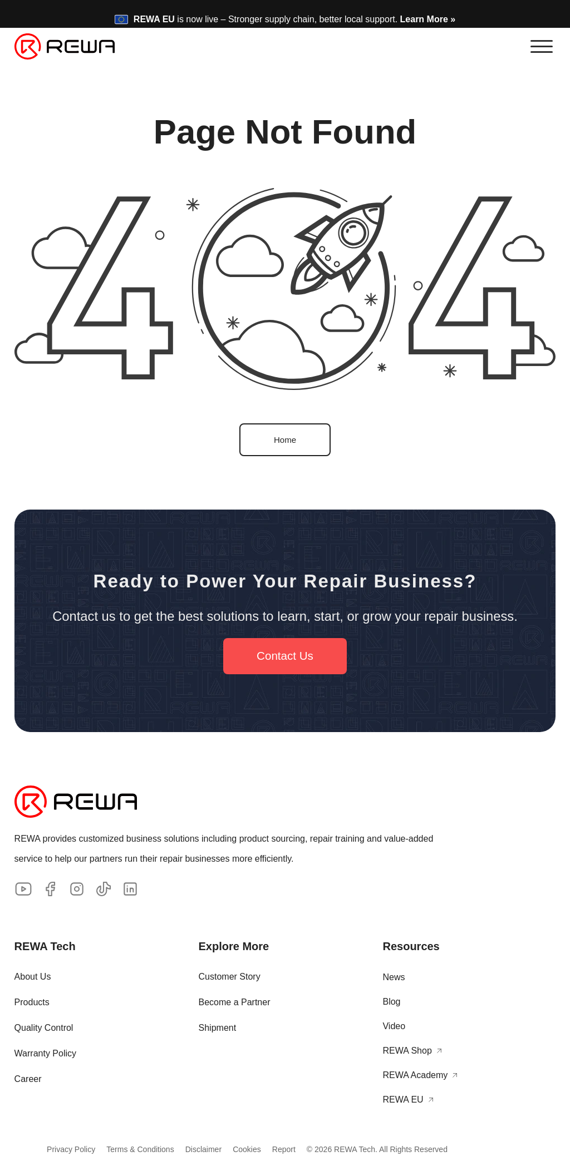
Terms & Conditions (134, 1148)
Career (28, 1078)
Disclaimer (203, 1148)
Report (295, 1148)
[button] (541, 46)
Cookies (252, 1148)
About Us (32, 976)
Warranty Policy (45, 1053)
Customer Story (230, 976)
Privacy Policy (60, 1148)
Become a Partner (235, 1001)
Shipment (218, 1027)
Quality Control (43, 1027)
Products (32, 1001)
